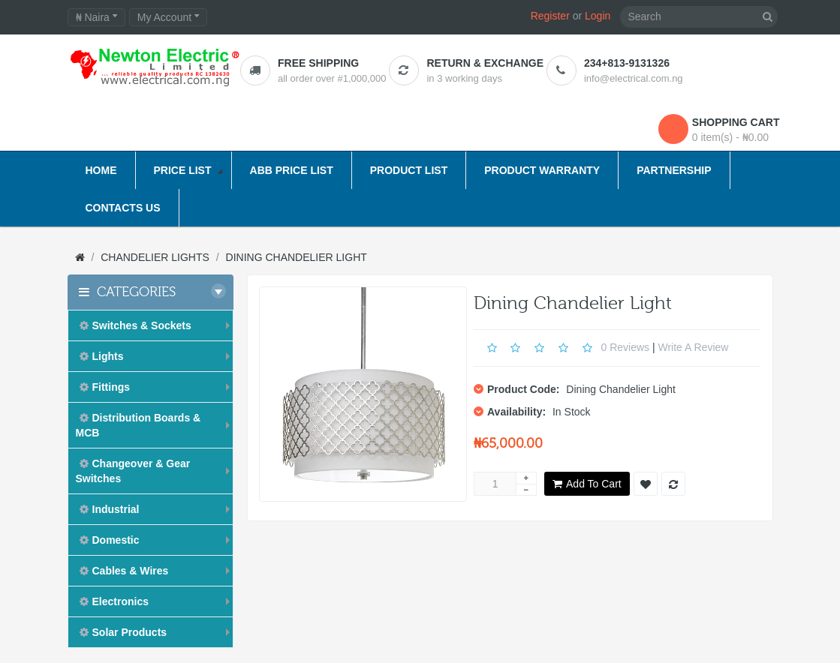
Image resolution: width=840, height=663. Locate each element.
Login (597, 16)
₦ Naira (96, 17)
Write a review (693, 346)
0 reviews (625, 346)
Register (550, 16)
